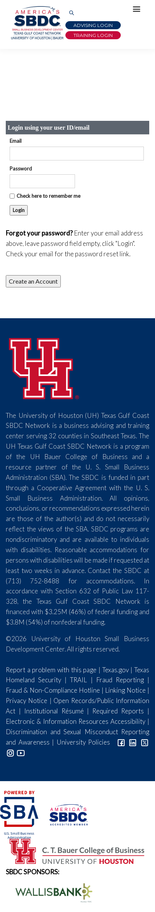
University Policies (83, 742)
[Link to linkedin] (132, 742)
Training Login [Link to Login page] (93, 35)
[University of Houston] (44, 367)
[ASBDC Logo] (64, 814)
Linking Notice (125, 690)
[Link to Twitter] (144, 742)
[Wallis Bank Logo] (49, 891)
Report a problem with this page (51, 670)
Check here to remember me (48, 196)
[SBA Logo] (20, 814)
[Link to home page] (36, 23)
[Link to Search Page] (71, 13)
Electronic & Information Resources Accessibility (75, 721)
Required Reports (118, 711)
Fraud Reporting (120, 680)
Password (21, 168)
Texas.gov (115, 670)
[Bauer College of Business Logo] (72, 850)
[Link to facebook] (121, 742)
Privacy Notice (26, 701)
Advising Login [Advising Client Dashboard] (93, 25)
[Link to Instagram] (10, 752)
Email (16, 141)
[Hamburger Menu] (138, 11)
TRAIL (78, 680)
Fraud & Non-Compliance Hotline (53, 690)
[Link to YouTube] (20, 752)
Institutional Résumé (54, 711)
